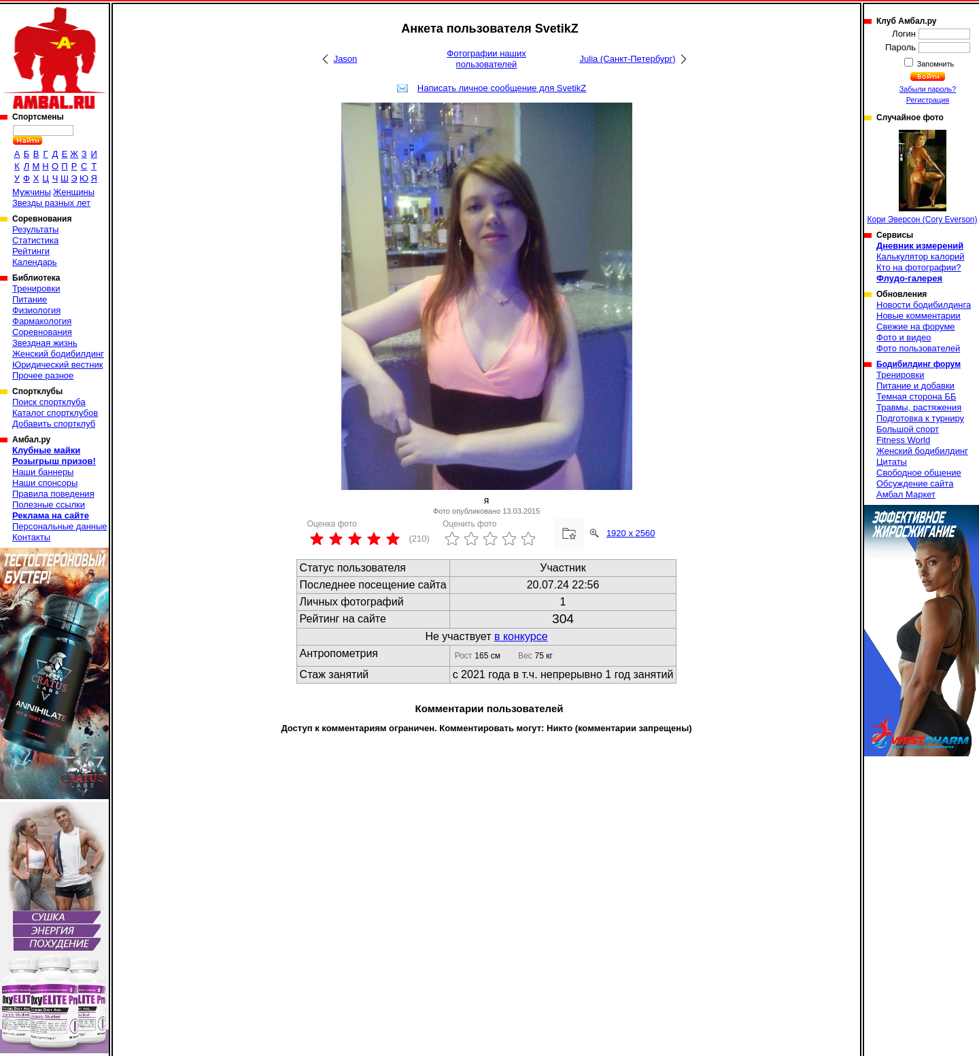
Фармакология (41, 321)
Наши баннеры (42, 472)
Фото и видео (903, 337)
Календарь (34, 262)
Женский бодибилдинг (58, 354)
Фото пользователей (918, 348)
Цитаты (891, 462)
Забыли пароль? (928, 89)
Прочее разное (42, 375)
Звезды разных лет (51, 203)
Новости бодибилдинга (923, 305)
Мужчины (31, 192)
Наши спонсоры (45, 483)
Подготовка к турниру (920, 418)
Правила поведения (53, 494)
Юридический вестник (57, 364)
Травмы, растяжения (918, 407)
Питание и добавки (915, 386)
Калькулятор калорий (920, 256)
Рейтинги (31, 251)
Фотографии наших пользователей (486, 58)
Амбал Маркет (905, 494)
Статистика (35, 240)
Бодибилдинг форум (918, 364)
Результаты (35, 229)
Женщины (74, 192)
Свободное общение (918, 473)
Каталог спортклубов (55, 413)
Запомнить (935, 64)
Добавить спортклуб (53, 424)
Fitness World (903, 440)
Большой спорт (907, 429)
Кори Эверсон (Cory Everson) (922, 177)
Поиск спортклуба (49, 402)
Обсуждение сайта (914, 483)
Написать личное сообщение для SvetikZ (501, 88)
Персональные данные (59, 526)
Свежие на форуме (915, 326)
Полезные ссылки (48, 504)
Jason (346, 59)
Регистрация (927, 100)
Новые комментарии (918, 316)
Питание (29, 299)
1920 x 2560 (630, 533)
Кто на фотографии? (918, 267)
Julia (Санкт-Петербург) (628, 59)
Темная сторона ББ (916, 396)
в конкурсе (521, 636)
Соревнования (42, 332)
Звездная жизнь (45, 343)
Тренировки (36, 288)
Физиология (36, 310)
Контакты (31, 537)
